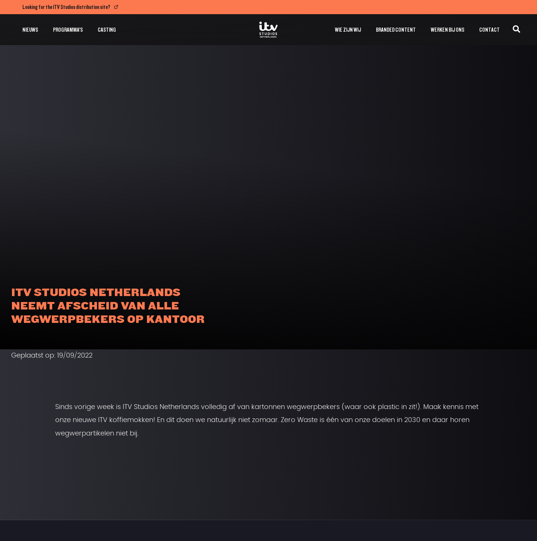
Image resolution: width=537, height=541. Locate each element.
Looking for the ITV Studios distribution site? (66, 6)
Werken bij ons (447, 29)
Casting (107, 29)
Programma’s (68, 29)
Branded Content (396, 29)
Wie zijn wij (348, 29)
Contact (489, 29)
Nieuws (30, 29)
